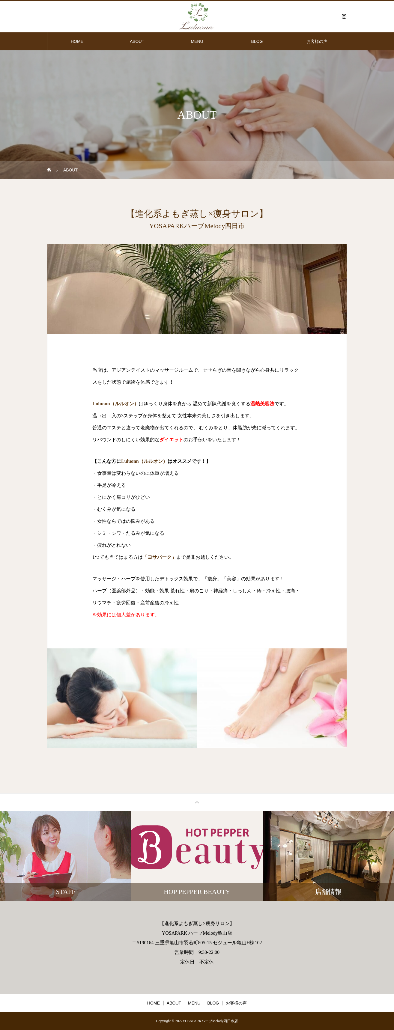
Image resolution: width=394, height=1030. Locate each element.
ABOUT (137, 41)
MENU (197, 41)
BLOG (257, 41)
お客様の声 (316, 41)
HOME (77, 41)
